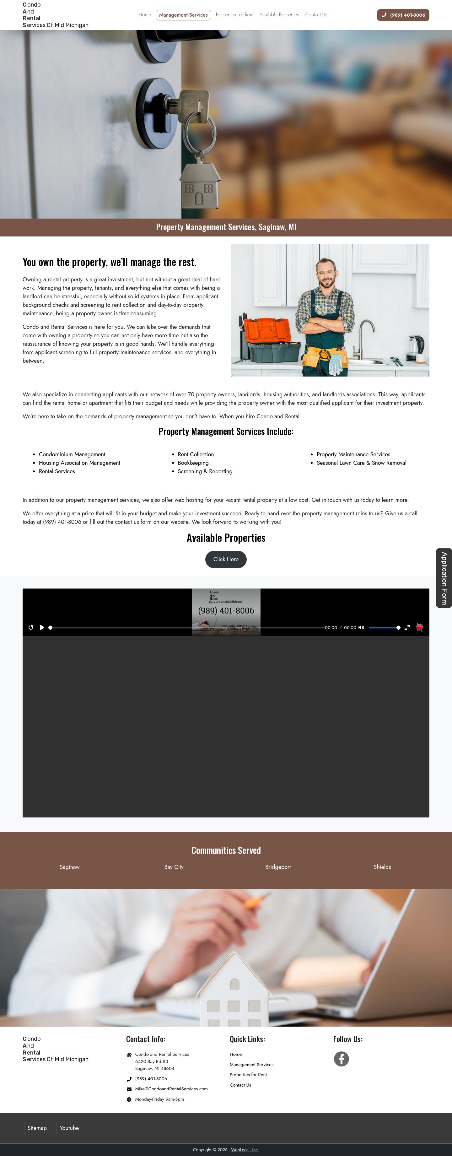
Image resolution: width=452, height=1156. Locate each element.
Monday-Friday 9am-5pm (155, 1099)
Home (236, 1054)
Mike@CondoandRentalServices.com (167, 1089)
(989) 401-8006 (401, 15)
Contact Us (240, 1085)
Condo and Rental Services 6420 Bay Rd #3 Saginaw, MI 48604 (157, 1061)
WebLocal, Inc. (245, 1150)
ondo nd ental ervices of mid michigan (56, 15)
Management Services (251, 1064)
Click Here (226, 559)
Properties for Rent (248, 1074)
